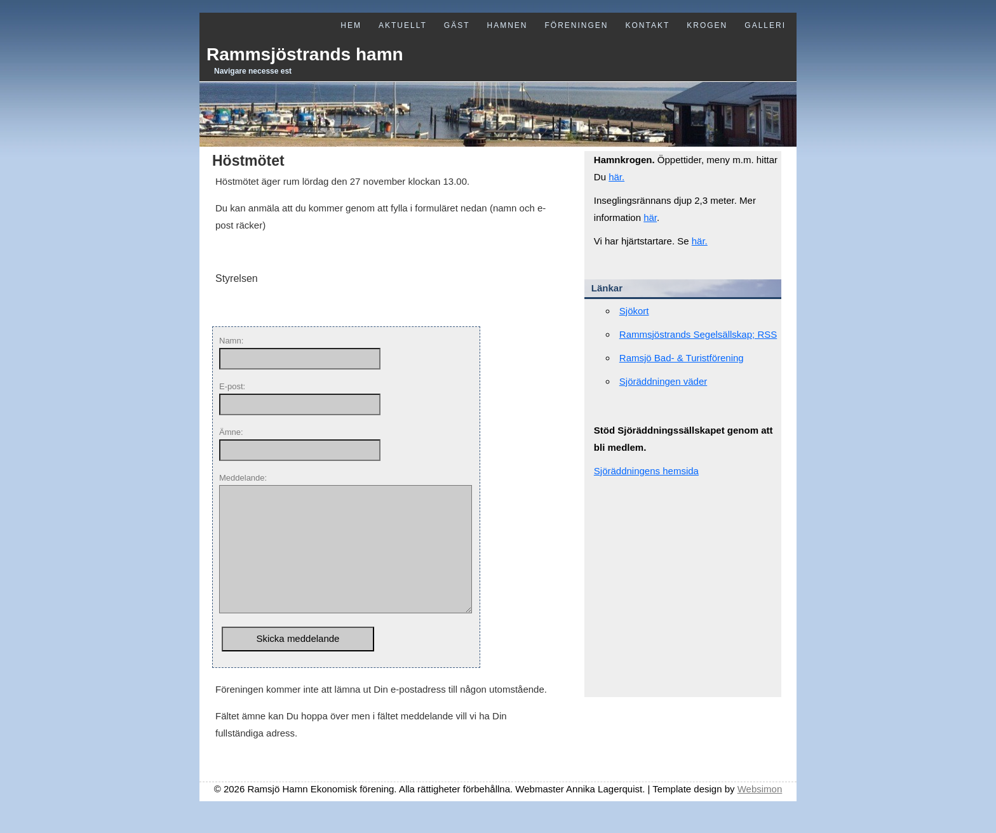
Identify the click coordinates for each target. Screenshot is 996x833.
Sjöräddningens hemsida (646, 470)
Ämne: (231, 432)
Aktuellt (403, 25)
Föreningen (576, 25)
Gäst (457, 25)
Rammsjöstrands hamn (304, 54)
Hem (350, 25)
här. (616, 176)
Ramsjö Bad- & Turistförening (681, 357)
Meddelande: (243, 478)
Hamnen (507, 25)
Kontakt (648, 25)
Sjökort (634, 310)
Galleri (765, 25)
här (650, 217)
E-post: (232, 386)
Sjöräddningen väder (663, 381)
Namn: (231, 340)
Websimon (760, 814)
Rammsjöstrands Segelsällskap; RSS (698, 334)
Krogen (707, 25)
